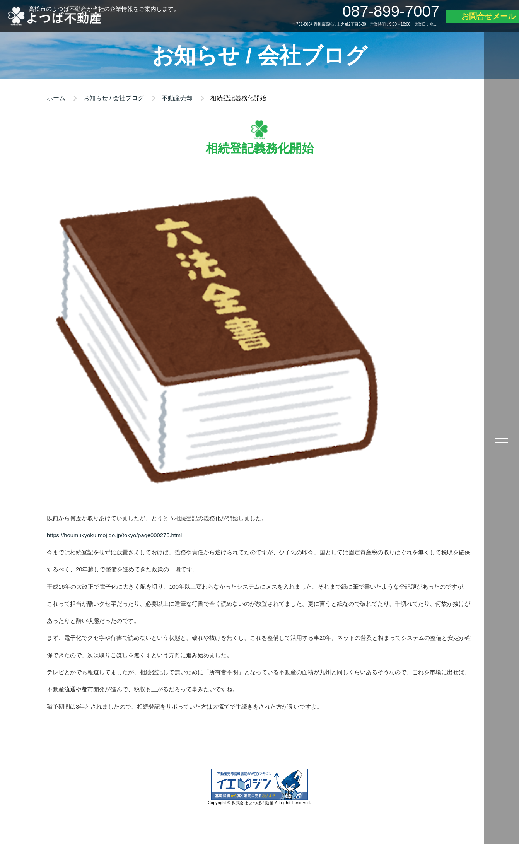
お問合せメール (488, 16)
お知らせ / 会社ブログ (113, 98)
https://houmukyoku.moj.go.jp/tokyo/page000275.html (114, 535)
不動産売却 (177, 98)
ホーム (56, 98)
